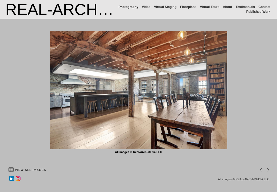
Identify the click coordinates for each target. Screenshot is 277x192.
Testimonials (245, 7)
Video (146, 7)
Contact (264, 7)
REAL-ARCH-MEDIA (79, 9)
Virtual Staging (165, 7)
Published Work (258, 12)
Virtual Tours (209, 7)
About (227, 7)
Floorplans (188, 7)
